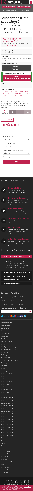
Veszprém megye (6, 368)
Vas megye (4, 365)
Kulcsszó (6, 130)
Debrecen (4, 438)
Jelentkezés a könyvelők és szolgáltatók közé (15, 297)
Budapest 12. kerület (7, 403)
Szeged (3, 440)
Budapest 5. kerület (6, 384)
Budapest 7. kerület (6, 389)
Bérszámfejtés (5, 456)
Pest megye (4, 355)
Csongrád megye (5, 333)
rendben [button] (27, 487)
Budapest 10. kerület (7, 398)
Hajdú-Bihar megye (6, 341)
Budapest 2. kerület (6, 376)
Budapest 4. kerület (6, 381)
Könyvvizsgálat (5, 467)
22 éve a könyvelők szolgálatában (13, 256)
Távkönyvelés (4, 473)
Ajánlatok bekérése (9, 6)
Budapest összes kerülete (8, 435)
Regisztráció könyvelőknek (21, 10)
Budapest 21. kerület (7, 427)
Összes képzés (8, 120)
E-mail (6, 45)
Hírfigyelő (4, 304)
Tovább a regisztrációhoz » (11, 283)
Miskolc (3, 443)
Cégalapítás (4, 459)
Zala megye (4, 371)
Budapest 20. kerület (7, 424)
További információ (13, 489)
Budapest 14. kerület (7, 408)
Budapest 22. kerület (7, 430)
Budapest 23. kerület (7, 432)
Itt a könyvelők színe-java (11, 279)
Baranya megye (5, 325)
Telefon (13, 45)
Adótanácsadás (5, 451)
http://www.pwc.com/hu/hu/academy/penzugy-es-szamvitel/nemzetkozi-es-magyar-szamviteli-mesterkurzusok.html (16, 93)
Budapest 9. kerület (6, 395)
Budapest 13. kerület (7, 406)
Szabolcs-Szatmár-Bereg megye (10, 360)
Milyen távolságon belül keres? (13, 150)
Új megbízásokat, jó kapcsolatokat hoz (15, 272)
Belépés (7, 10)
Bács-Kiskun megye (6, 323)
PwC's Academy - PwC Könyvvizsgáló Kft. (12, 39)
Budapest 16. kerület (7, 414)
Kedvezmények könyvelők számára (12, 301)
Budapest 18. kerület (7, 419)
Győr (2, 448)
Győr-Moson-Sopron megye (8, 339)
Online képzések (8, 157)
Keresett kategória (9, 137)
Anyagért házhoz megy (7, 454)
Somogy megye (5, 357)
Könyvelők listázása (25, 6)
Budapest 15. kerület (7, 411)
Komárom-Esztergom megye (9, 349)
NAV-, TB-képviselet (6, 470)
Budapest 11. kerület (7, 400)
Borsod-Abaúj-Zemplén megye (9, 331)
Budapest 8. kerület (6, 392)
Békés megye (5, 328)
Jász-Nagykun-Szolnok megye (9, 347)
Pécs (2, 446)
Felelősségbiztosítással (7, 462)
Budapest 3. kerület (6, 379)
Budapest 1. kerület (6, 373)
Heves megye (5, 344)
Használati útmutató (16, 304)
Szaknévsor (4, 293)
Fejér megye (4, 336)
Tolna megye (4, 363)
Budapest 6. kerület (6, 387)
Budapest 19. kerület (7, 422)
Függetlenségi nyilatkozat (9, 308)
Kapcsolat (23, 308)
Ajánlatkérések (15, 293)
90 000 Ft (16, 68)
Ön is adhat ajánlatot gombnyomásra (14, 276)
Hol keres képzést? (9, 143)
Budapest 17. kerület (7, 416)
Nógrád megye (5, 352)
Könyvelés (4, 464)
